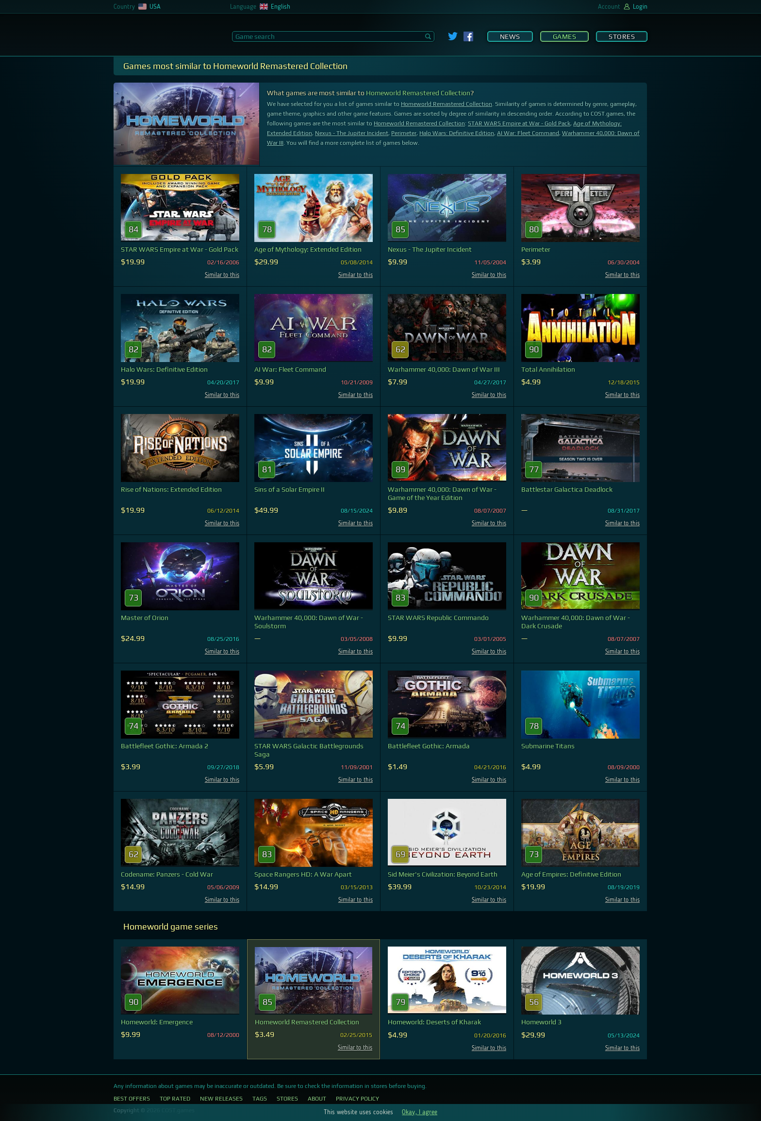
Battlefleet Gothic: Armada (429, 746)
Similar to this (222, 275)
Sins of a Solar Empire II (289, 489)
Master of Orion (144, 617)
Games (565, 36)
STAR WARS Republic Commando (438, 617)
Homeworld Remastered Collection (418, 93)
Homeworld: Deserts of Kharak (434, 1022)
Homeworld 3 (541, 1022)
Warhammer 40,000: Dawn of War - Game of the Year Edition (442, 493)
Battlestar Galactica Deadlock (566, 489)
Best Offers (132, 1098)
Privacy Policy (357, 1098)
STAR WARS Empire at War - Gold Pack (519, 123)
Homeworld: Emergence (157, 1022)
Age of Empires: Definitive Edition (571, 874)
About (317, 1098)
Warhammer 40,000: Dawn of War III (444, 369)
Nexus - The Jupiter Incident (351, 133)
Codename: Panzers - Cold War (167, 874)
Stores (622, 36)
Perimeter (403, 133)
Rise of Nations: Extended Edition (171, 489)
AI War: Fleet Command (528, 133)
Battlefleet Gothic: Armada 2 (164, 746)
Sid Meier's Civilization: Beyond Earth (442, 874)
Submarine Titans (548, 746)
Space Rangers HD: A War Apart (303, 874)
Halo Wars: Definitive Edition (456, 133)
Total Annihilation (548, 369)
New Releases (221, 1098)
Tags (259, 1098)
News (510, 36)
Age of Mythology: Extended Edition (308, 249)
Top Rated (175, 1098)
